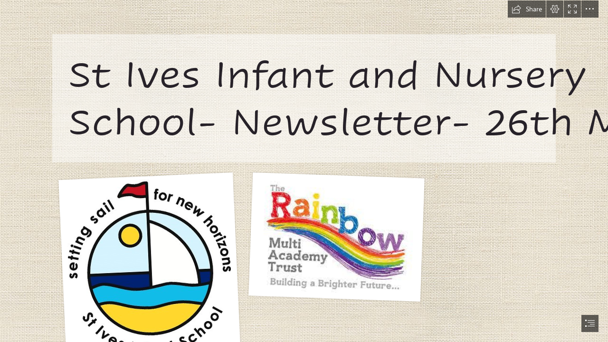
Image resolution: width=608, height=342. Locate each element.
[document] (304, 171)
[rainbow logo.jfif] (336, 237)
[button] (527, 9)
